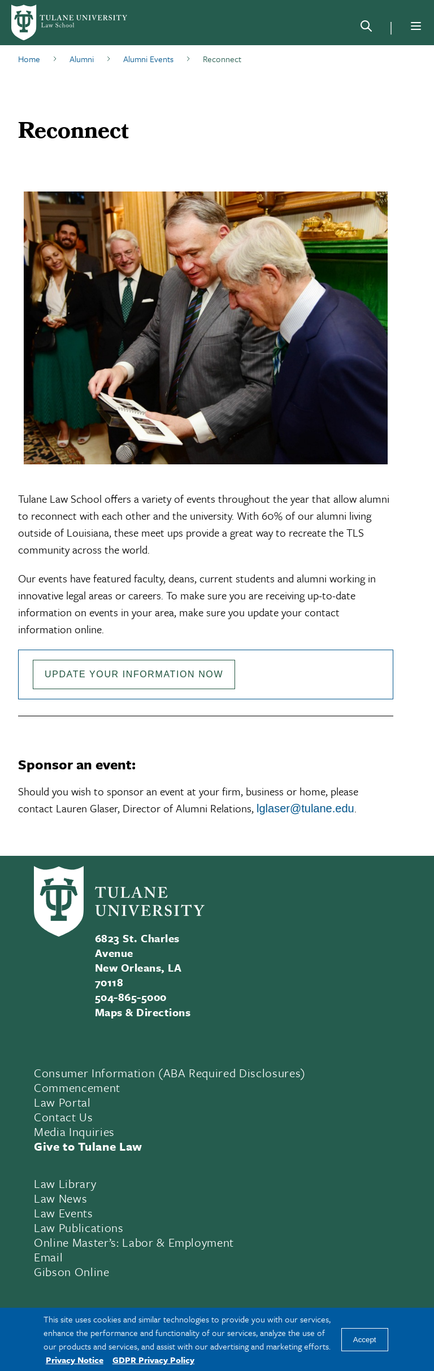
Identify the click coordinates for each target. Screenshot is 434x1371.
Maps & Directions (142, 1012)
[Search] (366, 28)
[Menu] (416, 26)
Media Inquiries (74, 1131)
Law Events (63, 1212)
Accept (364, 1339)
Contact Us (63, 1116)
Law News (60, 1198)
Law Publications (79, 1227)
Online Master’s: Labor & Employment (134, 1242)
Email (48, 1256)
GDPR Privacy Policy (153, 1359)
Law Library (65, 1183)
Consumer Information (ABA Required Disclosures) (170, 1072)
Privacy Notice (74, 1359)
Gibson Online (72, 1271)
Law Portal (62, 1102)
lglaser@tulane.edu (305, 808)
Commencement (77, 1087)
